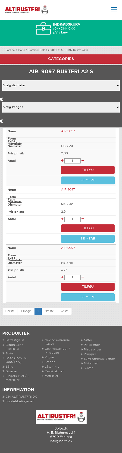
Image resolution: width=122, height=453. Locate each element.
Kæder (50, 362)
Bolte (21, 50)
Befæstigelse (15, 340)
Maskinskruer (54, 371)
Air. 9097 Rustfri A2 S (74, 50)
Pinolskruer (92, 345)
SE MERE (88, 180)
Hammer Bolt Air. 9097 (42, 50)
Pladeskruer (92, 349)
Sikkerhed (91, 363)
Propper (90, 354)
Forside (10, 50)
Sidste (64, 311)
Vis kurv (61, 32)
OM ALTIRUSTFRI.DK (21, 397)
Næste (49, 311)
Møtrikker (51, 376)
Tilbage (26, 311)
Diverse (11, 371)
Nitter (88, 340)
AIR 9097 (68, 131)
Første (10, 311)
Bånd (9, 367)
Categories (61, 59)
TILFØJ (88, 170)
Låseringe (52, 367)
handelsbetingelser (20, 401)
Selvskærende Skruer (99, 359)
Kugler (49, 357)
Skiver (88, 368)
